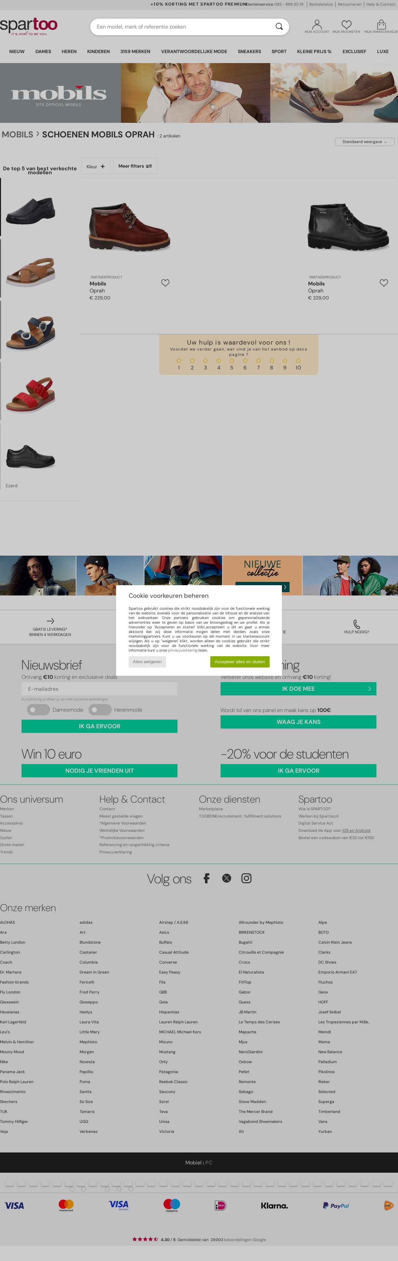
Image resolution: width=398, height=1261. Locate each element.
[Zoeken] (279, 27)
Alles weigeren (147, 661)
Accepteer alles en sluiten (240, 661)
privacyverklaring (182, 650)
